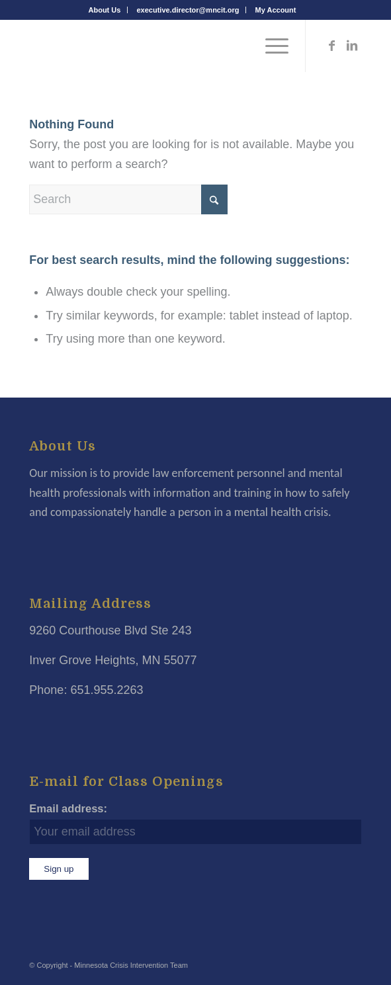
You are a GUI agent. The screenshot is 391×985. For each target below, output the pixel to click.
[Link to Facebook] (332, 46)
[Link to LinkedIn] (352, 46)
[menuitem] (105, 10)
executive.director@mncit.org (187, 10)
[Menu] (270, 45)
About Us (105, 10)
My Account (275, 10)
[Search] (128, 199)
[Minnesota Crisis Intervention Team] (162, 45)
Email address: (68, 808)
